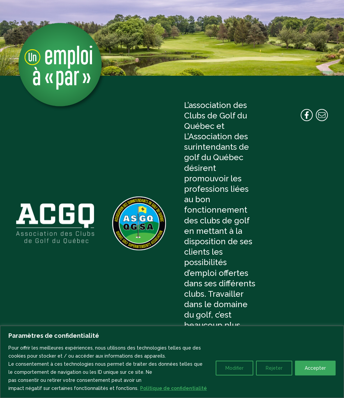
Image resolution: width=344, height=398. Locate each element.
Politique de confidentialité (173, 388)
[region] (172, 362)
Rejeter (274, 368)
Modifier (234, 368)
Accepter (315, 368)
